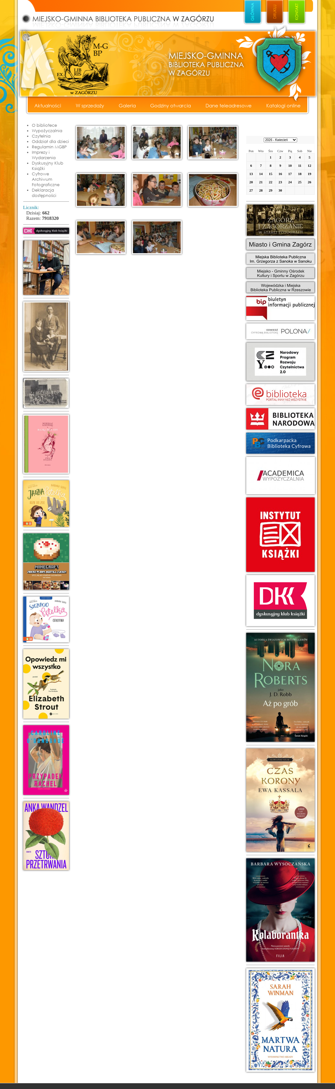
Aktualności (47, 105)
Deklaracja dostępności (44, 192)
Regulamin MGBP (49, 146)
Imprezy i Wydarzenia (44, 155)
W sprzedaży (90, 105)
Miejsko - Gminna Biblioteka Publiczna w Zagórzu (124, 14)
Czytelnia (41, 136)
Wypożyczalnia (47, 130)
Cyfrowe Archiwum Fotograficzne (45, 179)
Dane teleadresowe (229, 105)
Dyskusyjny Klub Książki (47, 165)
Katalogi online (283, 105)
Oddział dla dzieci (50, 141)
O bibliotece (44, 125)
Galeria (127, 105)
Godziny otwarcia (170, 105)
